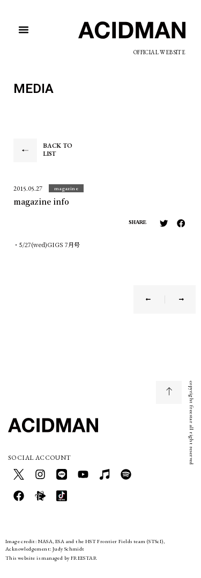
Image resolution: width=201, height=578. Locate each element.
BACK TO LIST (57, 149)
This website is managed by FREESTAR (51, 557)
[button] (24, 29)
